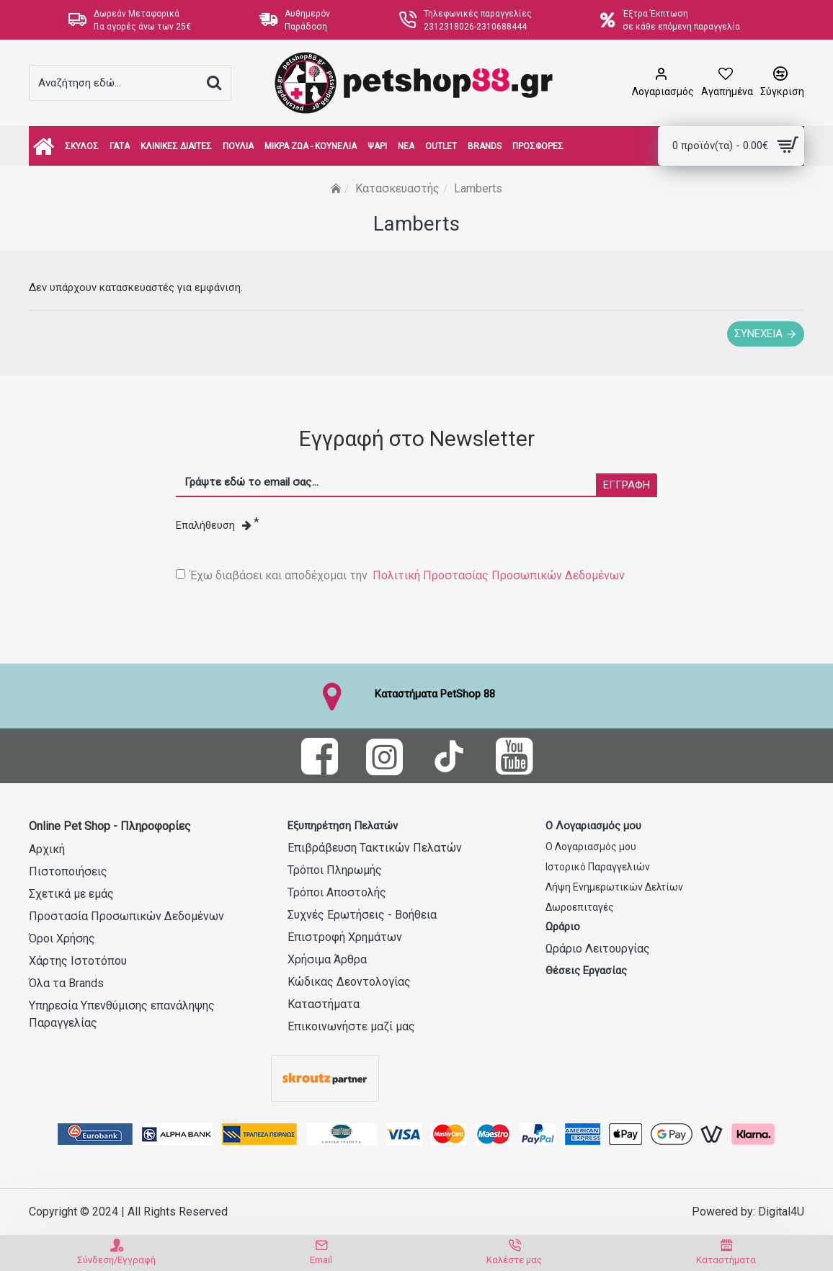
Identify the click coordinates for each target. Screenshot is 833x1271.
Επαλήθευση (213, 525)
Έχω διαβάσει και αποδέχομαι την (401, 575)
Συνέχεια (758, 333)
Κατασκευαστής (397, 188)
